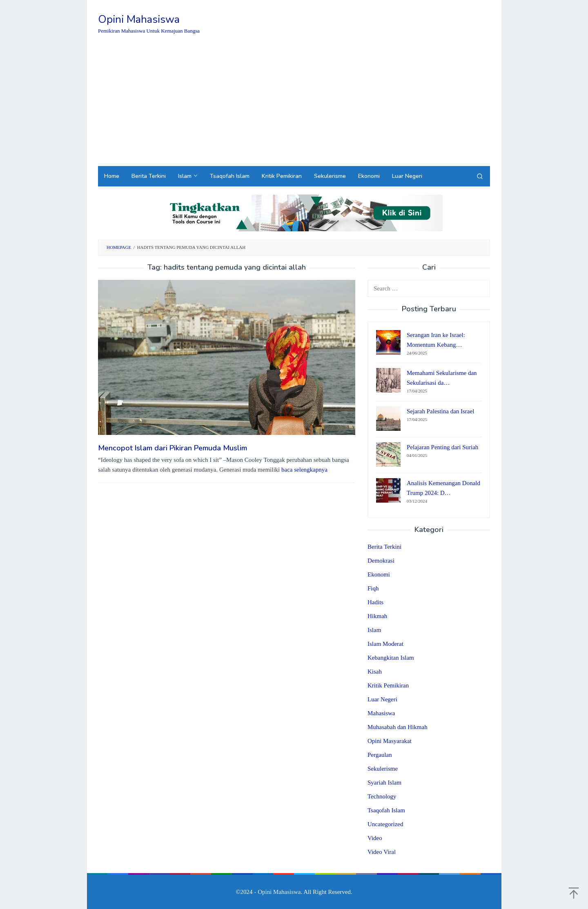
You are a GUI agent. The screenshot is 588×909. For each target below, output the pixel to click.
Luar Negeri (382, 699)
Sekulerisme (383, 768)
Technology (382, 796)
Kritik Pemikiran (388, 685)
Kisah (375, 671)
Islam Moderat (385, 644)
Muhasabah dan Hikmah (398, 727)
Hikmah (377, 616)
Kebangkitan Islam (391, 657)
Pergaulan (380, 755)
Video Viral (382, 852)
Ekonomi (379, 574)
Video (375, 838)
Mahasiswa (381, 713)
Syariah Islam (384, 782)
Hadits (375, 602)
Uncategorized (385, 824)
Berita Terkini (384, 546)
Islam (374, 630)
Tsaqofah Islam (386, 810)
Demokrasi (381, 560)
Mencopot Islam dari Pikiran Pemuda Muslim (172, 448)
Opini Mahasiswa (139, 19)
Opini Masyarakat (390, 741)
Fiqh (373, 588)
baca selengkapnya (304, 469)
